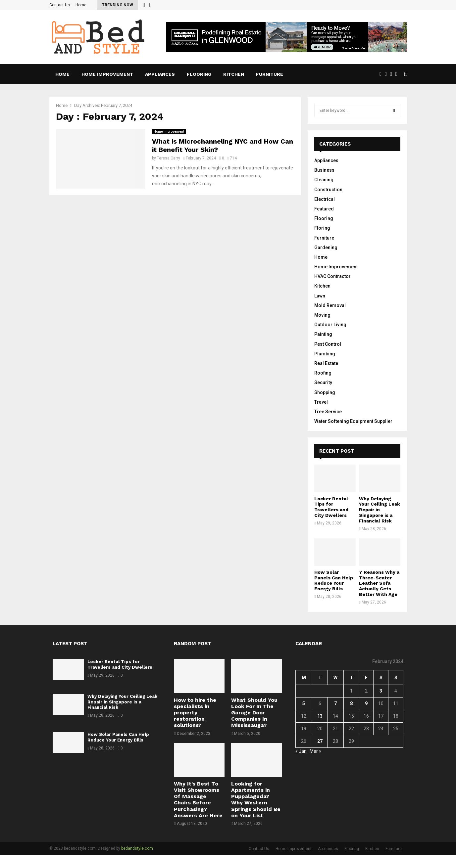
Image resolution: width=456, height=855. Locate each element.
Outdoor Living (330, 324)
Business (324, 170)
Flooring (199, 74)
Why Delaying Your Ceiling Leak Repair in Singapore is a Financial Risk (379, 509)
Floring (322, 228)
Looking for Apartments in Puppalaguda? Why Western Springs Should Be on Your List (255, 800)
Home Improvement (107, 74)
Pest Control (327, 344)
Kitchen (233, 74)
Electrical (324, 199)
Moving (322, 315)
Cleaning (323, 179)
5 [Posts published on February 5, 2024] (303, 703)
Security (323, 382)
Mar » (315, 751)
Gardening (325, 247)
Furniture (269, 74)
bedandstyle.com (137, 848)
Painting (323, 334)
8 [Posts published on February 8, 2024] (351, 703)
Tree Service (328, 411)
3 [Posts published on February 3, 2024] (381, 691)
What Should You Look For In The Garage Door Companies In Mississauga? (254, 713)
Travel (321, 402)
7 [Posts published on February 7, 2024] (335, 703)
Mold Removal (330, 305)
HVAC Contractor (332, 276)
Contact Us (59, 5)
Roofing (322, 373)
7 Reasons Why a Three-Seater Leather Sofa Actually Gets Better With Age (379, 583)
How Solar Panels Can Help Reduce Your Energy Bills (333, 580)
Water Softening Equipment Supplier (353, 421)
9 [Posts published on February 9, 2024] (366, 703)
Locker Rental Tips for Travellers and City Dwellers (331, 507)
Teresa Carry (168, 158)
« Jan (301, 751)
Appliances (160, 74)
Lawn (319, 295)
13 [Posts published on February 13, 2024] (320, 716)
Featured (324, 208)
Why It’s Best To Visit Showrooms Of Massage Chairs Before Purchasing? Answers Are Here (198, 800)
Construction (328, 189)
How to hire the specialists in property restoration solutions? (195, 713)
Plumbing (324, 353)
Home (81, 5)
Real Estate (326, 363)
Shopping (324, 392)
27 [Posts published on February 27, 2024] (320, 741)
